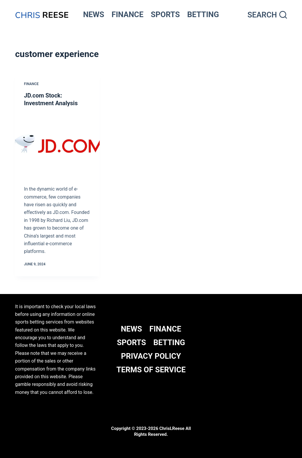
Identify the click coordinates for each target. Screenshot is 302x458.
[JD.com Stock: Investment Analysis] (57, 144)
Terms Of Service (151, 369)
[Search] (267, 15)
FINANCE (127, 14)
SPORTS (165, 14)
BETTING (203, 14)
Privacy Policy (151, 356)
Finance (31, 84)
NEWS (93, 14)
